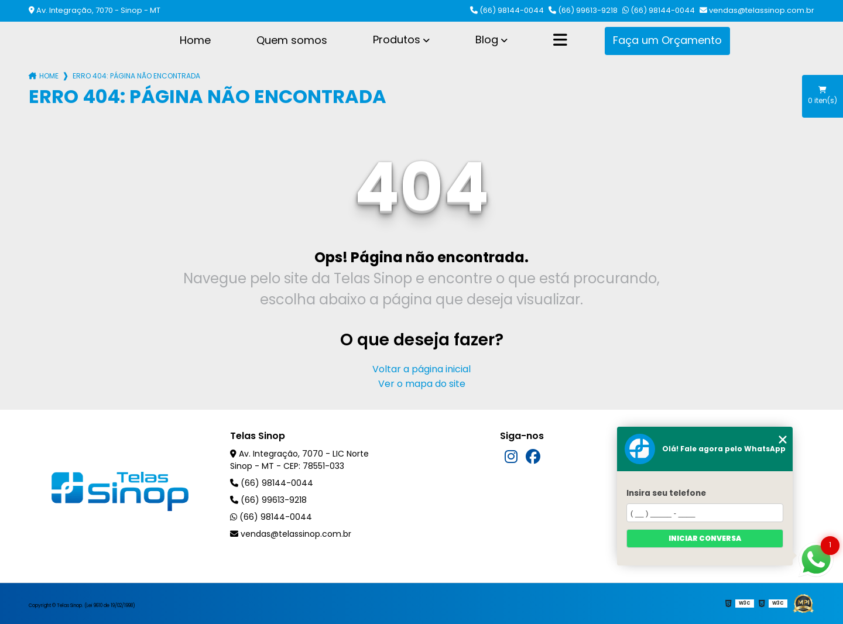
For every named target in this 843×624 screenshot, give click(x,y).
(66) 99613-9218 (583, 10)
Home (195, 40)
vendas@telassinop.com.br (757, 10)
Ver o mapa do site (421, 383)
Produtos (396, 39)
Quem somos (291, 40)
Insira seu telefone (666, 493)
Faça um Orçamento (667, 40)
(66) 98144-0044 (507, 10)
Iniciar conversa (705, 538)
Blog (486, 39)
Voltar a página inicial (421, 369)
